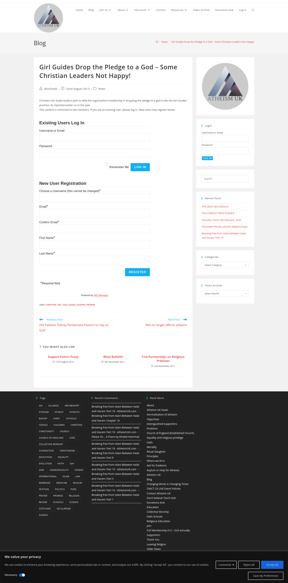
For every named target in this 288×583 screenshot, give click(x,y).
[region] (144, 567)
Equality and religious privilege (165, 437)
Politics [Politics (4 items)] (60, 489)
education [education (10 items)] (45, 457)
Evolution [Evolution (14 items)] (45, 463)
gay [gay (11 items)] (72, 463)
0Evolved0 (50, 88)
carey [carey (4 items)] (56, 418)
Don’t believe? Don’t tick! (161, 498)
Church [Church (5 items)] (64, 431)
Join (149, 525)
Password (45, 146)
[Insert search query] (225, 178)
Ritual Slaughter (156, 451)
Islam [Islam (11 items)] (66, 476)
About (150, 405)
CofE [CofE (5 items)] (72, 437)
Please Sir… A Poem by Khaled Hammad (115, 436)
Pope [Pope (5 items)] (73, 489)
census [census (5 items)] (43, 424)
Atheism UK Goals (157, 410)
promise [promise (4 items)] (58, 495)
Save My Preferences (265, 575)
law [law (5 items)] (77, 476)
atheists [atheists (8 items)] (74, 412)
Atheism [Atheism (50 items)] (44, 412)
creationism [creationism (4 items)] (67, 450)
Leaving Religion (156, 544)
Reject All (249, 564)
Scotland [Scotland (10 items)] (45, 508)
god (65, 304)
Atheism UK (154, 475)
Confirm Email (49, 222)
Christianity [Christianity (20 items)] (46, 431)
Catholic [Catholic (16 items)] (71, 418)
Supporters (153, 535)
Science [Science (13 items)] (73, 502)
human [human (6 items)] (79, 470)
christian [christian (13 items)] (76, 424)
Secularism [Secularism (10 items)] (64, 508)
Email (43, 206)
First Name (47, 237)
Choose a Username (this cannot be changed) (70, 191)
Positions (152, 428)
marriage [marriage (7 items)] (45, 482)
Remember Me (119, 167)
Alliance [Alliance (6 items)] (53, 405)
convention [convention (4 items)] (46, 450)
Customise (225, 564)
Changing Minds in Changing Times (168, 484)
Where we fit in (156, 461)
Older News (154, 549)
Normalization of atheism (162, 414)
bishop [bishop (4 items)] (43, 418)
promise (90, 304)
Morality (152, 447)
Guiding (81, 304)
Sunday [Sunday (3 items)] (43, 515)
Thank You (153, 539)
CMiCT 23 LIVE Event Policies (164, 488)
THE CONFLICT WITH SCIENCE (218, 213)
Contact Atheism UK (159, 493)
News (101, 88)
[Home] (157, 41)
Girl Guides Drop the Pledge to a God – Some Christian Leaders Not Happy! (212, 41)
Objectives (153, 419)
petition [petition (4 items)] (44, 489)
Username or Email (51, 130)
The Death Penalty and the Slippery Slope (224, 226)
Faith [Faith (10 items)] (61, 463)
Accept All (272, 564)
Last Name (47, 253)
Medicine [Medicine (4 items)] (61, 482)
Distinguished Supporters (162, 424)
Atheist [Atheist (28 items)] (59, 412)
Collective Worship (158, 511)
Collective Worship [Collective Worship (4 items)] (51, 444)
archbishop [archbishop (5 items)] (72, 405)
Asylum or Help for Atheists (163, 470)
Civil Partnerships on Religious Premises (163, 359)
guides (71, 304)
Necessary (11, 575)
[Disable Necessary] (22, 575)
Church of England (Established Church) (170, 433)
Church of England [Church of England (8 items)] (51, 437)
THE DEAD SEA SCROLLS (215, 206)
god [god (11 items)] (41, 470)
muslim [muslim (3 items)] (77, 482)
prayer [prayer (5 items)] (43, 495)
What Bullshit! (113, 357)
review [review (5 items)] (43, 502)
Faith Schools (155, 516)
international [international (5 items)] (48, 476)
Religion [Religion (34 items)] (74, 495)
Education (153, 507)
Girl (59, 304)
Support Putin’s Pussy (63, 357)
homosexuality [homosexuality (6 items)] (59, 470)
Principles (152, 456)
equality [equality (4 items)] (63, 457)
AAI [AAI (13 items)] (41, 405)
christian (50, 304)
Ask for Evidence (156, 465)
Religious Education (158, 521)
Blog (149, 479)
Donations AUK (156, 502)
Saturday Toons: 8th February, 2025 (221, 220)
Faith (150, 442)
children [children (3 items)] (59, 424)
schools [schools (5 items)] (58, 502)
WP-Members (101, 295)
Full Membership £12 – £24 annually (168, 530)
